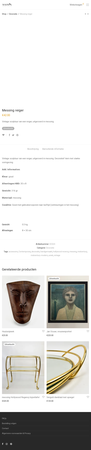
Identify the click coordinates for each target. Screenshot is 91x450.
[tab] (33, 149)
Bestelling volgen (9, 423)
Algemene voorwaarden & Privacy (16, 433)
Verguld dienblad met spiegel (60, 397)
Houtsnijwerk (8, 331)
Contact (5, 428)
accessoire (13, 252)
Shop (4, 14)
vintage (57, 255)
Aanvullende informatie (53, 149)
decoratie (36, 252)
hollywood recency (61, 252)
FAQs (4, 418)
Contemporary (25, 252)
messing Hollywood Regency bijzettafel (20, 397)
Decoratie (13, 14)
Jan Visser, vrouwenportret (59, 331)
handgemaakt (46, 252)
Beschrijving (33, 149)
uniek (51, 255)
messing (73, 252)
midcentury (82, 252)
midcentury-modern (39, 255)
